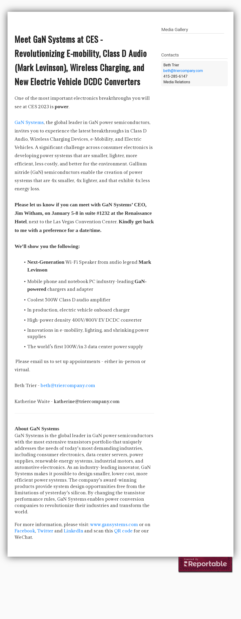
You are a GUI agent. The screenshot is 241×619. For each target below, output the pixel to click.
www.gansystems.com (114, 524)
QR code (123, 531)
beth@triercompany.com (68, 385)
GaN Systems (29, 122)
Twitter (45, 531)
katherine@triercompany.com (87, 401)
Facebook (25, 531)
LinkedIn (73, 531)
